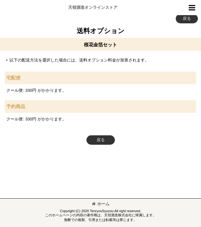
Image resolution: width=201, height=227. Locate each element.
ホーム (100, 203)
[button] (192, 8)
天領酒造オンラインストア (92, 7)
